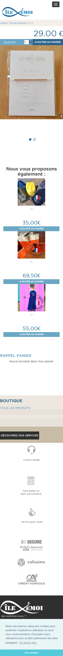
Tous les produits (18, 23)
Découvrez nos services (19, 435)
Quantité (9, 42)
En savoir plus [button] (28, 642)
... (31, 208)
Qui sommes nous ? (13, 616)
